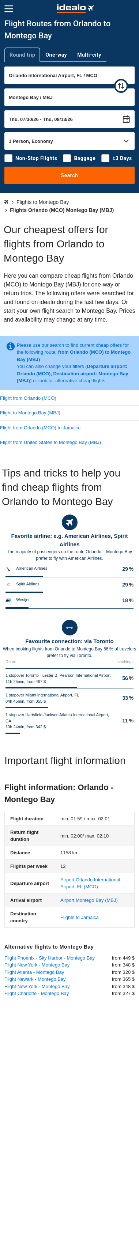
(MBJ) (89, 900)
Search (69, 175)
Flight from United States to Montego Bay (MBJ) (50, 442)
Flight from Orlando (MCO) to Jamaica (40, 427)
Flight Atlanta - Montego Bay (34, 972)
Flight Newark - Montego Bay (35, 979)
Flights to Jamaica (79, 917)
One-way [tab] (56, 55)
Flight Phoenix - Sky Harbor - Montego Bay (49, 958)
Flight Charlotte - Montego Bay (36, 993)
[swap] (121, 86)
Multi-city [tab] (89, 55)
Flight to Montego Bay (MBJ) (30, 412)
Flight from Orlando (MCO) (28, 398)
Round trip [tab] (22, 55)
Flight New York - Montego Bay (37, 965)
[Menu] (8, 8)
